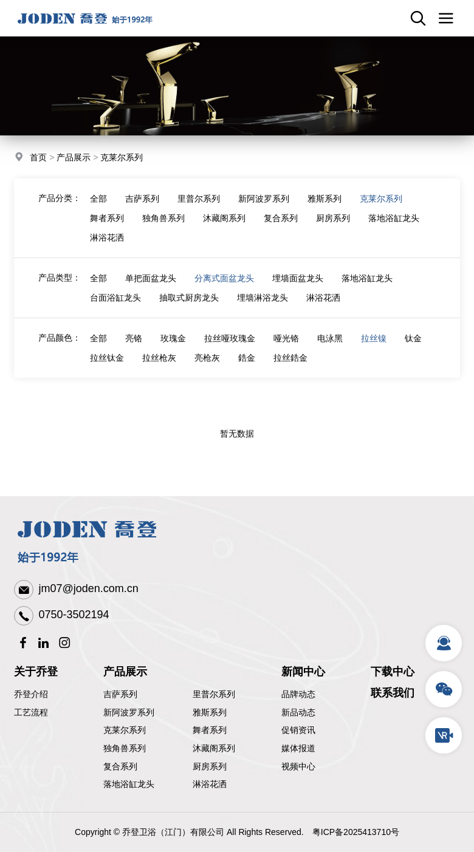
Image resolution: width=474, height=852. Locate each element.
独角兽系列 (163, 225)
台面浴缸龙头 (115, 304)
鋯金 (246, 364)
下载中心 (392, 672)
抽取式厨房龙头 (189, 304)
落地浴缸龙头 (393, 225)
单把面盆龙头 (150, 285)
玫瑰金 (173, 345)
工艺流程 (31, 712)
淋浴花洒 (107, 244)
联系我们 (392, 693)
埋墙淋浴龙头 (262, 304)
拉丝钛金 (107, 364)
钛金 (413, 345)
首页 (38, 158)
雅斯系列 (324, 205)
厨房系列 (333, 225)
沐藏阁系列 (224, 225)
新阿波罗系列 (263, 205)
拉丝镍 (373, 345)
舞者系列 (107, 225)
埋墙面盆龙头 (297, 285)
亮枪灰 (207, 364)
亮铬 (133, 345)
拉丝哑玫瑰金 (229, 345)
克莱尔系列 (121, 158)
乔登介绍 (31, 694)
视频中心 (298, 766)
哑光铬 (286, 345)
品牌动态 (298, 694)
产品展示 (74, 158)
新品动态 (298, 712)
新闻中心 (303, 672)
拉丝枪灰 (159, 364)
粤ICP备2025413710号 (355, 832)
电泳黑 (330, 345)
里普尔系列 (198, 205)
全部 (98, 205)
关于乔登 (36, 672)
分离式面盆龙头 (224, 285)
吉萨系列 (142, 205)
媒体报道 (298, 748)
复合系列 (281, 225)
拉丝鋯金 (290, 364)
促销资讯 (298, 730)
